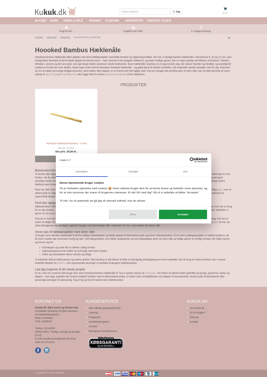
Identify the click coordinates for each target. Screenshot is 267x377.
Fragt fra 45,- (66, 31)
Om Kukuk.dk (197, 308)
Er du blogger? (198, 312)
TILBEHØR (112, 20)
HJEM (40, 20)
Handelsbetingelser (99, 321)
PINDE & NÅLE (73, 20)
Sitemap (194, 317)
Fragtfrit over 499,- (133, 31)
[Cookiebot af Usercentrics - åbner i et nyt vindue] (192, 160)
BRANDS (94, 20)
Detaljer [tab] (133, 171)
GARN (54, 20)
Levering (93, 312)
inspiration (150, 273)
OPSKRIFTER (134, 20)
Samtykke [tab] (82, 171)
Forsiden (39, 37)
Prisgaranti (94, 317)
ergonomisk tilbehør (116, 74)
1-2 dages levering (201, 31)
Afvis (133, 214)
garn (220, 189)
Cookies (93, 326)
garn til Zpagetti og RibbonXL (61, 74)
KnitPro (61, 263)
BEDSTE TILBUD (159, 20)
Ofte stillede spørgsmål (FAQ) (104, 308)
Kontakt (194, 321)
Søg (176, 11)
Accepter (183, 214)
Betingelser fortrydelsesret (103, 331)
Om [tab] (185, 171)
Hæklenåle (52, 37)
